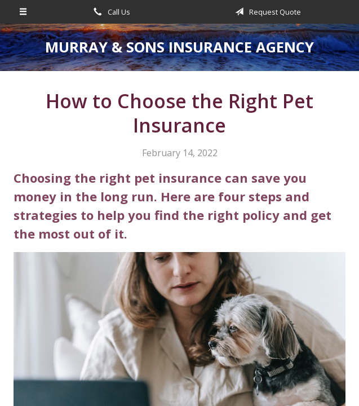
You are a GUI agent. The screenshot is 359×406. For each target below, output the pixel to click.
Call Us (110, 12)
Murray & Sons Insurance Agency (179, 47)
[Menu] (23, 12)
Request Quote (266, 12)
